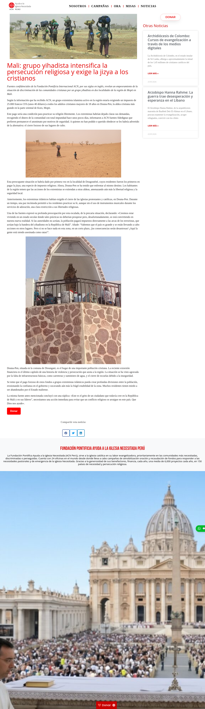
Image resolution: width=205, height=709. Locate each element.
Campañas (100, 6)
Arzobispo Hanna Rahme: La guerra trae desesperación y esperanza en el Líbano (170, 96)
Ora (117, 6)
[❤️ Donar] (106, 705)
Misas (131, 6)
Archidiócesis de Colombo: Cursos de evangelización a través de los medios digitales (169, 42)
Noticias (148, 6)
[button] (66, 433)
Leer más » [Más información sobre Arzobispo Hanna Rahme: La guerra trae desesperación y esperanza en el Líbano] (153, 125)
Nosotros (77, 6)
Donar (14, 411)
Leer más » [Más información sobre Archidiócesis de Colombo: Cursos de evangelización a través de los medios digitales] (153, 73)
